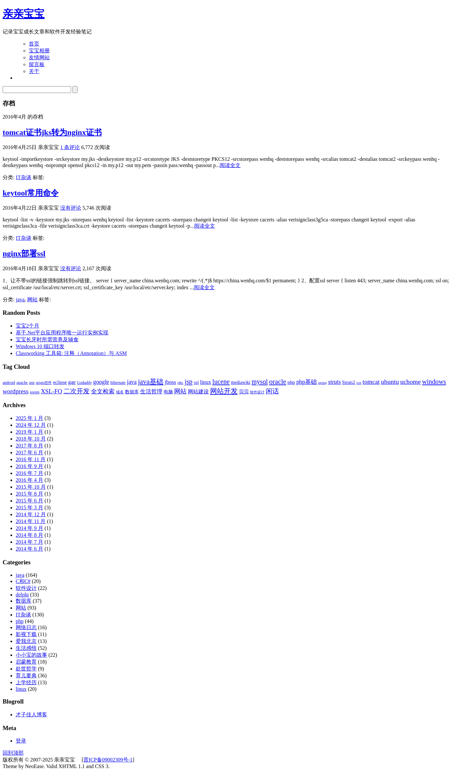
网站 (32, 299)
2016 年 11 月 (30, 459)
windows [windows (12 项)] (434, 381)
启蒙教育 (26, 662)
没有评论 (70, 208)
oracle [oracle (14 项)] (277, 382)
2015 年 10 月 (31, 487)
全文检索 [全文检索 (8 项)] (103, 391)
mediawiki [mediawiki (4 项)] (240, 382)
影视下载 (26, 634)
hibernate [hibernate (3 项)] (117, 382)
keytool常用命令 (31, 193)
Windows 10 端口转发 (40, 346)
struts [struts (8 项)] (334, 382)
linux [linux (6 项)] (205, 382)
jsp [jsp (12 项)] (188, 381)
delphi (22, 594)
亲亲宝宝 (24, 14)
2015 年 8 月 (29, 494)
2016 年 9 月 (29, 466)
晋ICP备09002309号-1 (108, 760)
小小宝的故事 (31, 655)
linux (21, 689)
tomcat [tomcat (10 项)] (371, 381)
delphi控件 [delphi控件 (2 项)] (44, 383)
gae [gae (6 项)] (72, 382)
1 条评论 (70, 147)
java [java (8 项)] (132, 382)
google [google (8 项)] (101, 382)
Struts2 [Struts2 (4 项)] (348, 382)
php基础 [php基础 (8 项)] (306, 382)
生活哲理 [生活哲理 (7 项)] (151, 391)
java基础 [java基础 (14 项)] (150, 382)
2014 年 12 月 (31, 514)
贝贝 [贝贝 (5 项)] (244, 391)
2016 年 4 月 (29, 480)
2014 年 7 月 (29, 542)
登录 (21, 741)
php (20, 621)
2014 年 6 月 (29, 549)
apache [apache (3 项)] (22, 382)
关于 (34, 71)
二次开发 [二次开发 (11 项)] (76, 391)
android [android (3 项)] (9, 382)
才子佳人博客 (31, 714)
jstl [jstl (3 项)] (196, 382)
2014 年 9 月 (29, 528)
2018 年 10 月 (31, 439)
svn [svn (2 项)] (358, 383)
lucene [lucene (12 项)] (221, 381)
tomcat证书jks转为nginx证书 (52, 132)
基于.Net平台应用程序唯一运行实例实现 (62, 332)
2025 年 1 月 (29, 418)
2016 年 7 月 (29, 473)
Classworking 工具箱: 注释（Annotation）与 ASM (71, 353)
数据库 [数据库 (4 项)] (132, 391)
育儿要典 (26, 675)
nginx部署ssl (24, 253)
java (20, 299)
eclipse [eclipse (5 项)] (60, 382)
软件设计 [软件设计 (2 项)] (257, 392)
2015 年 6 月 (29, 500)
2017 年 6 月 (29, 452)
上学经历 (26, 682)
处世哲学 (26, 668)
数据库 (23, 601)
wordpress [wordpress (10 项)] (15, 391)
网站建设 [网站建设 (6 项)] (198, 391)
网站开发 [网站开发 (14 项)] (224, 391)
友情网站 (39, 57)
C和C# (23, 581)
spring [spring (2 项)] (322, 383)
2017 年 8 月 (29, 445)
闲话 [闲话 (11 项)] (272, 391)
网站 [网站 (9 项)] (180, 391)
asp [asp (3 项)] (32, 382)
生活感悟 (26, 648)
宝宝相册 (39, 50)
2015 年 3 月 (29, 507)
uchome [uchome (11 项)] (410, 381)
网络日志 (26, 627)
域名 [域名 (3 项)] (120, 392)
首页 (34, 44)
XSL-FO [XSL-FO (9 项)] (51, 391)
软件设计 (26, 588)
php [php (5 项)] (291, 382)
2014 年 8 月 (29, 535)
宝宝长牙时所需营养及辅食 (47, 339)
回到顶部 (13, 753)
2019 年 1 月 (29, 432)
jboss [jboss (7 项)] (170, 382)
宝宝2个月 (27, 326)
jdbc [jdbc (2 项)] (180, 383)
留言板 (37, 64)
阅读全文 (230, 165)
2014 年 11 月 (30, 521)
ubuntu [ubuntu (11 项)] (390, 381)
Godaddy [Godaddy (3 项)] (84, 382)
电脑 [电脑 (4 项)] (168, 391)
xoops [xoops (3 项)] (35, 392)
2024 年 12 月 (31, 425)
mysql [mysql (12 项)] (260, 381)
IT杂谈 (23, 177)
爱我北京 (26, 641)
